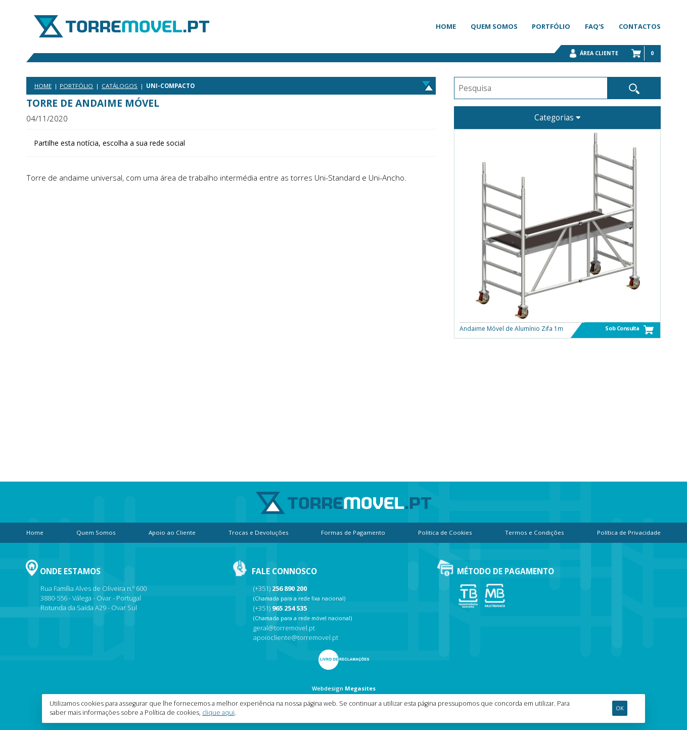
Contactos (640, 26)
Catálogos (120, 86)
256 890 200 (289, 588)
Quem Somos (494, 26)
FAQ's (594, 26)
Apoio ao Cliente (172, 532)
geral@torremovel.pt (284, 627)
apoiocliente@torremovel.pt (295, 637)
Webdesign (327, 688)
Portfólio (551, 26)
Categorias (557, 117)
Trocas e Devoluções (258, 532)
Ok (620, 708)
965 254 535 (289, 608)
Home (446, 26)
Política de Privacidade (629, 532)
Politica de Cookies (445, 532)
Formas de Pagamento (353, 532)
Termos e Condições (534, 532)
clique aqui (218, 712)
